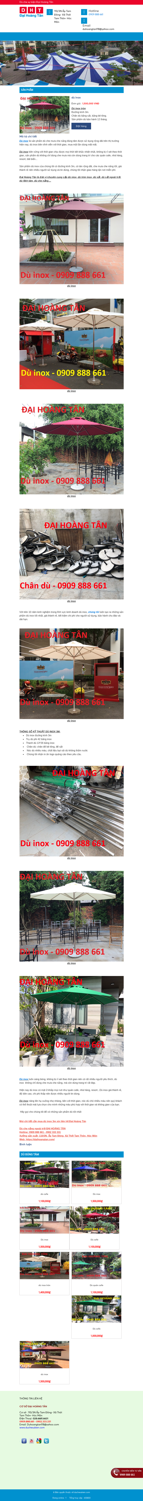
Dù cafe (94, 1239)
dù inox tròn (44, 1285)
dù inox (44, 1374)
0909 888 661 (96, 14)
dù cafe (44, 1194)
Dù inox (24, 1079)
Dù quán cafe (96, 1285)
